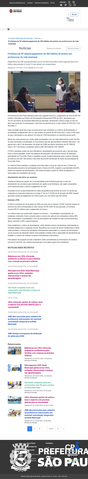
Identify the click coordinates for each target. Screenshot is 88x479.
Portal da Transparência (42, 2)
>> (58, 429)
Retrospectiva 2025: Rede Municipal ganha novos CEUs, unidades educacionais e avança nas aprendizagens (23, 274)
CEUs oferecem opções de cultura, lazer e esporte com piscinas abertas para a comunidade (25, 304)
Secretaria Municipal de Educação (20, 38)
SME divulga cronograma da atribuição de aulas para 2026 (25, 334)
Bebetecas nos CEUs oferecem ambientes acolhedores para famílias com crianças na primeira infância (24, 258)
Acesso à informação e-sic (17, 2)
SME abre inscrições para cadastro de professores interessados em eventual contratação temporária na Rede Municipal (24, 320)
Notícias (71, 20)
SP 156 (53, 2)
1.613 (51, 429)
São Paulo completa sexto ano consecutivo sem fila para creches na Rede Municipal (24, 290)
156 (48, 447)
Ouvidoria (30, 2)
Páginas (71, 19)
